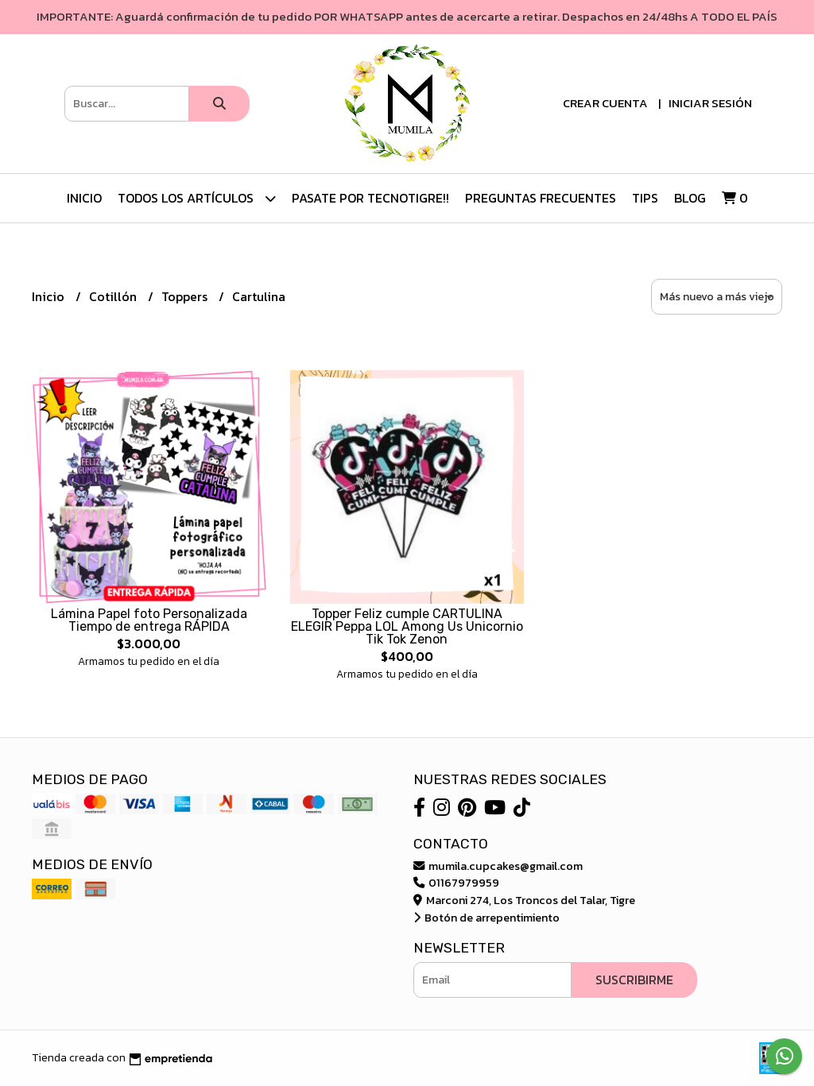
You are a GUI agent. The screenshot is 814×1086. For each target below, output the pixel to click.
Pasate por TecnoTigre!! (370, 197)
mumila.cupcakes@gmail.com (498, 866)
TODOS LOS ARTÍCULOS (197, 198)
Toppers (186, 296)
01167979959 (456, 882)
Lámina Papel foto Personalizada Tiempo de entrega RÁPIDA (149, 620)
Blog (690, 197)
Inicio (84, 197)
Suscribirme (634, 979)
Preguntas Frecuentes (540, 197)
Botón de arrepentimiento (486, 917)
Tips (645, 197)
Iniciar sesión (710, 103)
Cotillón (114, 296)
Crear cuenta (605, 103)
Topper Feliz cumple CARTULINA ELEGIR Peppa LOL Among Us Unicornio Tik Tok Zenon (407, 626)
